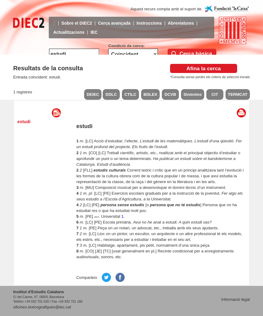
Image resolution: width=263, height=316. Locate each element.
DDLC (111, 94)
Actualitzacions (69, 27)
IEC (94, 27)
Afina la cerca (204, 68)
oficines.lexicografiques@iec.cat (42, 307)
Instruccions (149, 18)
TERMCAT (237, 94)
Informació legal (235, 299)
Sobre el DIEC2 (77, 18)
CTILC (130, 94)
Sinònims (192, 94)
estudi (23, 121)
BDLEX (150, 94)
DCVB (170, 94)
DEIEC (93, 94)
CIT (214, 94)
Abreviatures (181, 18)
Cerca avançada (114, 18)
